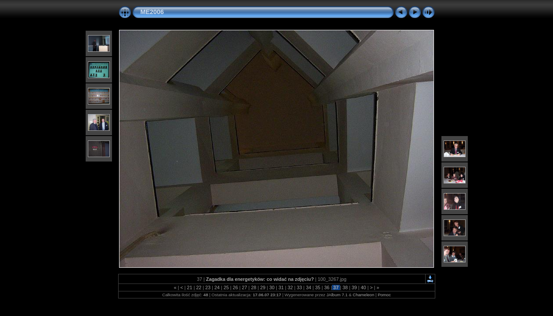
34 (308, 287)
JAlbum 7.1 (336, 294)
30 (272, 287)
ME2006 (152, 11)
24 (217, 287)
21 (190, 287)
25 (226, 287)
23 (208, 287)
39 (354, 287)
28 (253, 287)
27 (245, 287)
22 (198, 287)
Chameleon (363, 294)
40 (363, 287)
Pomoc (384, 294)
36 (327, 287)
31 (281, 287)
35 (318, 287)
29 (263, 287)
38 (345, 287)
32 (290, 287)
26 (235, 287)
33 (300, 287)
